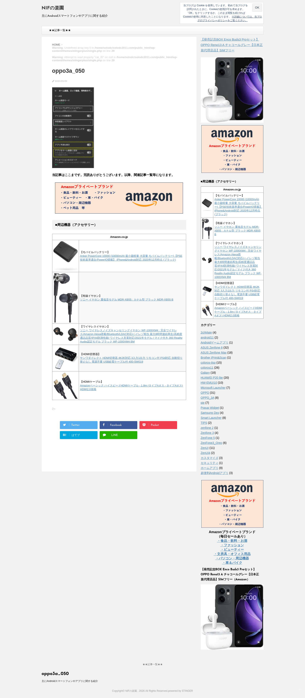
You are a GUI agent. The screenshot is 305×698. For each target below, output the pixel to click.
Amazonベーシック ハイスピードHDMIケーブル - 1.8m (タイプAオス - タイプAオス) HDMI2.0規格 (238, 311)
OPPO (205, 392)
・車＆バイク (232, 562)
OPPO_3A (207, 397)
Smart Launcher (211, 417)
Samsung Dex (210, 412)
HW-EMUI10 (209, 382)
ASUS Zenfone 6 (212, 347)
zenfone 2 (207, 427)
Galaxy (205, 372)
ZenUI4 (205, 453)
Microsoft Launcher (213, 387)
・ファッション (232, 545)
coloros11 (207, 367)
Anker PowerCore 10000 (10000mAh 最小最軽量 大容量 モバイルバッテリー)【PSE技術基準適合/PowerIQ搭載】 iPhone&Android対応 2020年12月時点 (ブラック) (238, 207)
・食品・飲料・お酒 (232, 541)
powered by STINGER (180, 690)
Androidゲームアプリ (214, 342)
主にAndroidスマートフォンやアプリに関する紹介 (70, 681)
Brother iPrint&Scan (213, 357)
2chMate (206, 332)
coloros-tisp (208, 362)
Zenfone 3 (207, 432)
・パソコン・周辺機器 (232, 558)
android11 (207, 337)
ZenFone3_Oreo (211, 443)
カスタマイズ (209, 458)
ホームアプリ (209, 468)
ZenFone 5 (208, 437)
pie (203, 402)
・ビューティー (232, 549)
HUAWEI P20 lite (212, 377)
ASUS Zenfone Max (214, 352)
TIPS (204, 422)
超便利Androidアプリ (214, 473)
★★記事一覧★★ (60, 30)
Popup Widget (210, 407)
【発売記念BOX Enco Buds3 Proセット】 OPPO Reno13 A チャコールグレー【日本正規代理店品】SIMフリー (232, 45)
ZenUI (205, 448)
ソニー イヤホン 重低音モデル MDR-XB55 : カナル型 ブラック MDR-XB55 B (126, 299)
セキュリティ (209, 463)
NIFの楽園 (53, 8)
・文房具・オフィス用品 (232, 554)
